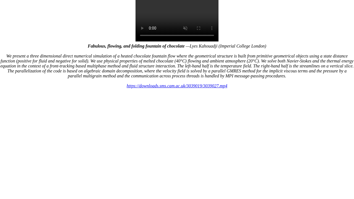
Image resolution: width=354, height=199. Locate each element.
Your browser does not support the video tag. (177, 20)
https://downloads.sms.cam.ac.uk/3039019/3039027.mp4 (177, 85)
